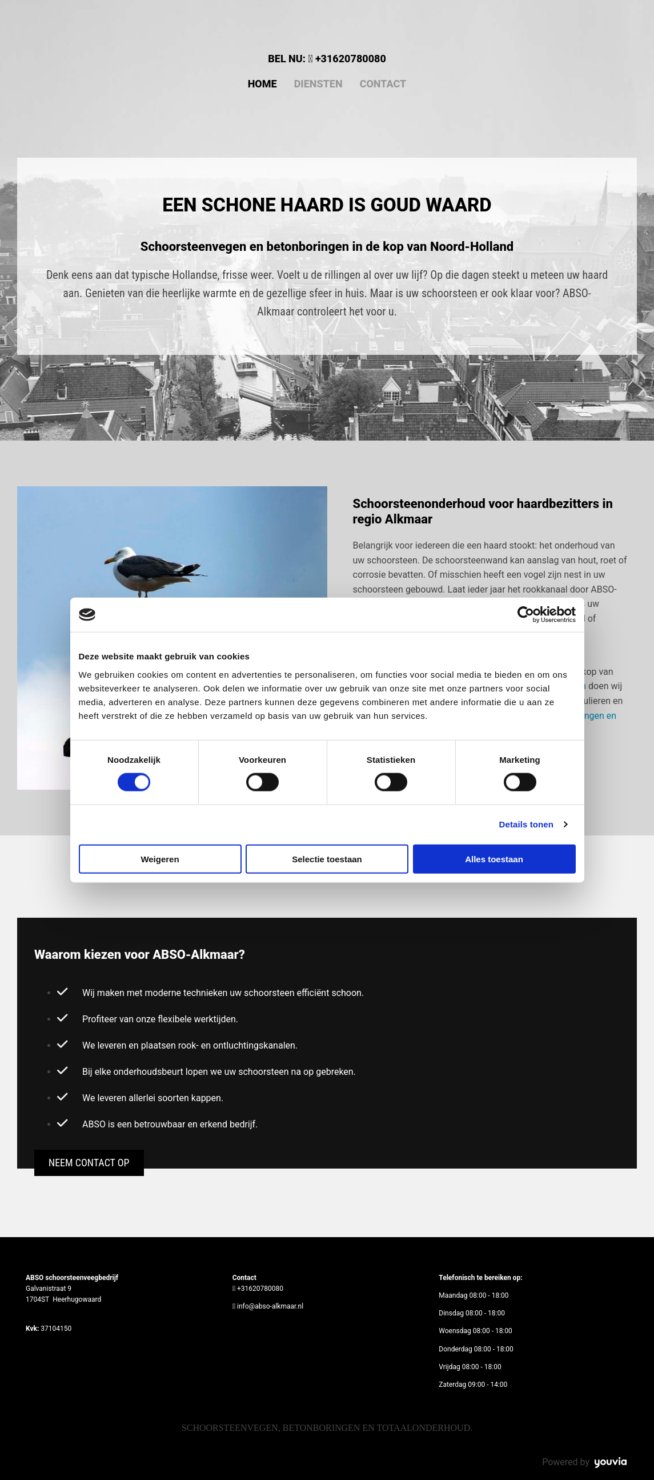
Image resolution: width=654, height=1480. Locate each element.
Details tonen (526, 824)
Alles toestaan (494, 858)
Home (262, 84)
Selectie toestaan (327, 858)
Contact (383, 84)
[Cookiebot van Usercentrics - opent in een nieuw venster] (526, 614)
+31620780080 (350, 59)
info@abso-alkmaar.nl (270, 1306)
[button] (89, 1163)
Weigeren (160, 858)
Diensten (318, 84)
